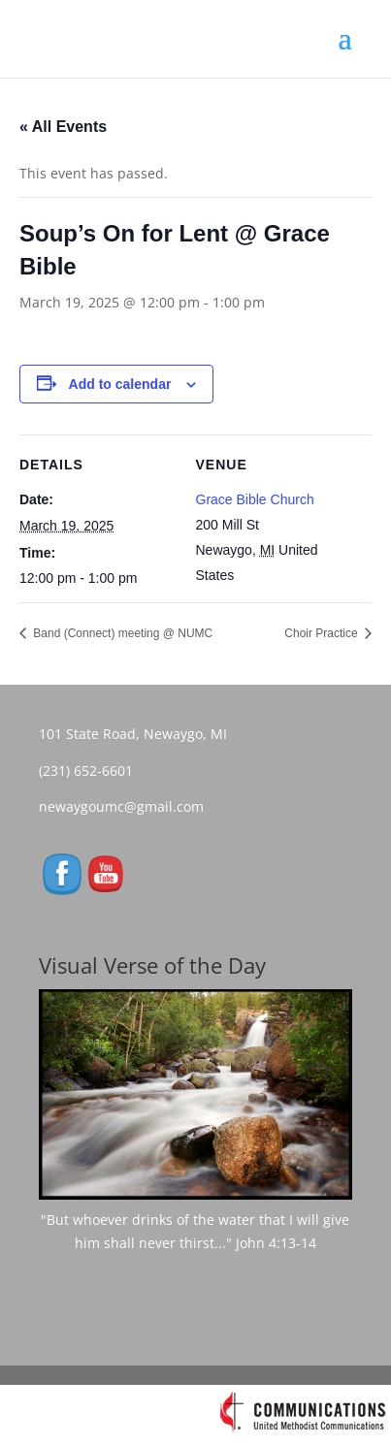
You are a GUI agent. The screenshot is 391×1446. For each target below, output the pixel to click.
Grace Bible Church (255, 499)
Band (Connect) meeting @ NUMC (121, 633)
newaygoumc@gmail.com (127, 806)
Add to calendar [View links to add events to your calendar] (120, 384)
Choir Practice (322, 633)
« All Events (63, 126)
